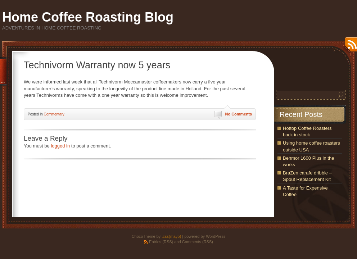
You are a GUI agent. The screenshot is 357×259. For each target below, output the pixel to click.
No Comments (238, 114)
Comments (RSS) (197, 242)
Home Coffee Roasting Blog (87, 17)
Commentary (54, 114)
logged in (60, 146)
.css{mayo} (171, 236)
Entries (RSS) (161, 242)
